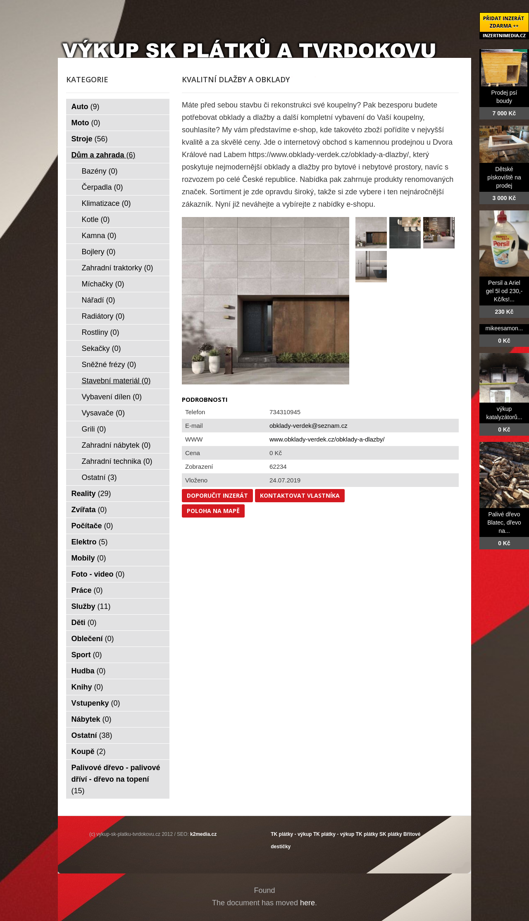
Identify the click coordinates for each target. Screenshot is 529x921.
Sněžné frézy (109, 364)
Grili (94, 429)
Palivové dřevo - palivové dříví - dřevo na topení (115, 779)
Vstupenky (95, 703)
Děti (84, 622)
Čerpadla (102, 187)
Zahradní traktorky (117, 268)
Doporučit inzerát (217, 495)
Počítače (92, 526)
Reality (91, 493)
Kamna (99, 235)
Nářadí (98, 300)
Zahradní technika (117, 461)
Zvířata (89, 510)
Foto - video (98, 574)
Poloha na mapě (213, 511)
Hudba (88, 671)
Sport (86, 655)
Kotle (96, 219)
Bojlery (99, 252)
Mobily (88, 558)
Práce (87, 590)
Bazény (100, 171)
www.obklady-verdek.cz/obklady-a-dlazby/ (326, 439)
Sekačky (101, 348)
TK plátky (367, 834)
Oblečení (92, 639)
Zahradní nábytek (116, 445)
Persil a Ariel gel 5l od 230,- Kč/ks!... (504, 291)
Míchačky (103, 284)
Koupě (88, 751)
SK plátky (390, 834)
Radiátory (103, 316)
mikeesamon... (504, 328)
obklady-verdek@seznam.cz (308, 425)
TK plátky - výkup (291, 834)
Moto (85, 123)
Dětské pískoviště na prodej (504, 177)
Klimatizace (106, 203)
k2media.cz (203, 834)
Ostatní (99, 477)
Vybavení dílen (112, 397)
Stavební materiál (116, 381)
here (307, 903)
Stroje (89, 139)
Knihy (87, 687)
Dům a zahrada (103, 155)
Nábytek (91, 719)
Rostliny (100, 332)
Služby (91, 606)
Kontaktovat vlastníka (300, 495)
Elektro (89, 542)
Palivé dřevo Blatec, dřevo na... (504, 522)
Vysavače (103, 413)
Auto (85, 107)
